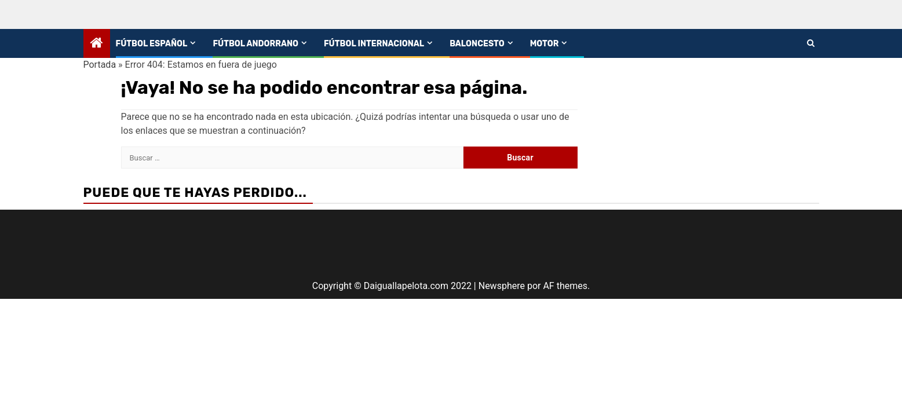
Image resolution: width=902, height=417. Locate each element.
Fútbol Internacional (374, 44)
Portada (99, 64)
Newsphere (502, 285)
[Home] (96, 44)
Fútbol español (152, 44)
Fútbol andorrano (255, 44)
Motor (544, 44)
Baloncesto (477, 44)
